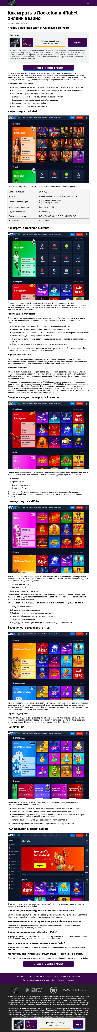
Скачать (46, 977)
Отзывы (55, 977)
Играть (77, 42)
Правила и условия (66, 980)
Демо (29, 977)
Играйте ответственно (70, 977)
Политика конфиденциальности (36, 980)
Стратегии (37, 977)
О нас (54, 980)
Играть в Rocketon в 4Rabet (48, 67)
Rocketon (11, 23)
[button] (88, 3)
